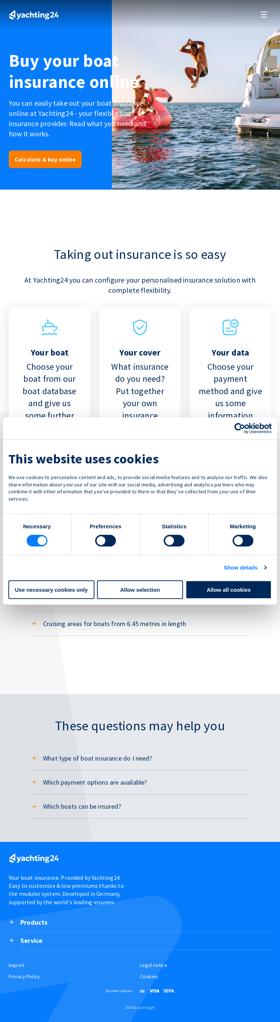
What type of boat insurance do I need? (97, 758)
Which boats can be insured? (82, 806)
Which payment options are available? (95, 782)
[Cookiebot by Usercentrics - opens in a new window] (240, 428)
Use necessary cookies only (51, 590)
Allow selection (140, 590)
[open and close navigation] (264, 14)
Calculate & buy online (45, 159)
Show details (241, 567)
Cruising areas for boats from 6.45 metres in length (114, 623)
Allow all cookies (229, 590)
